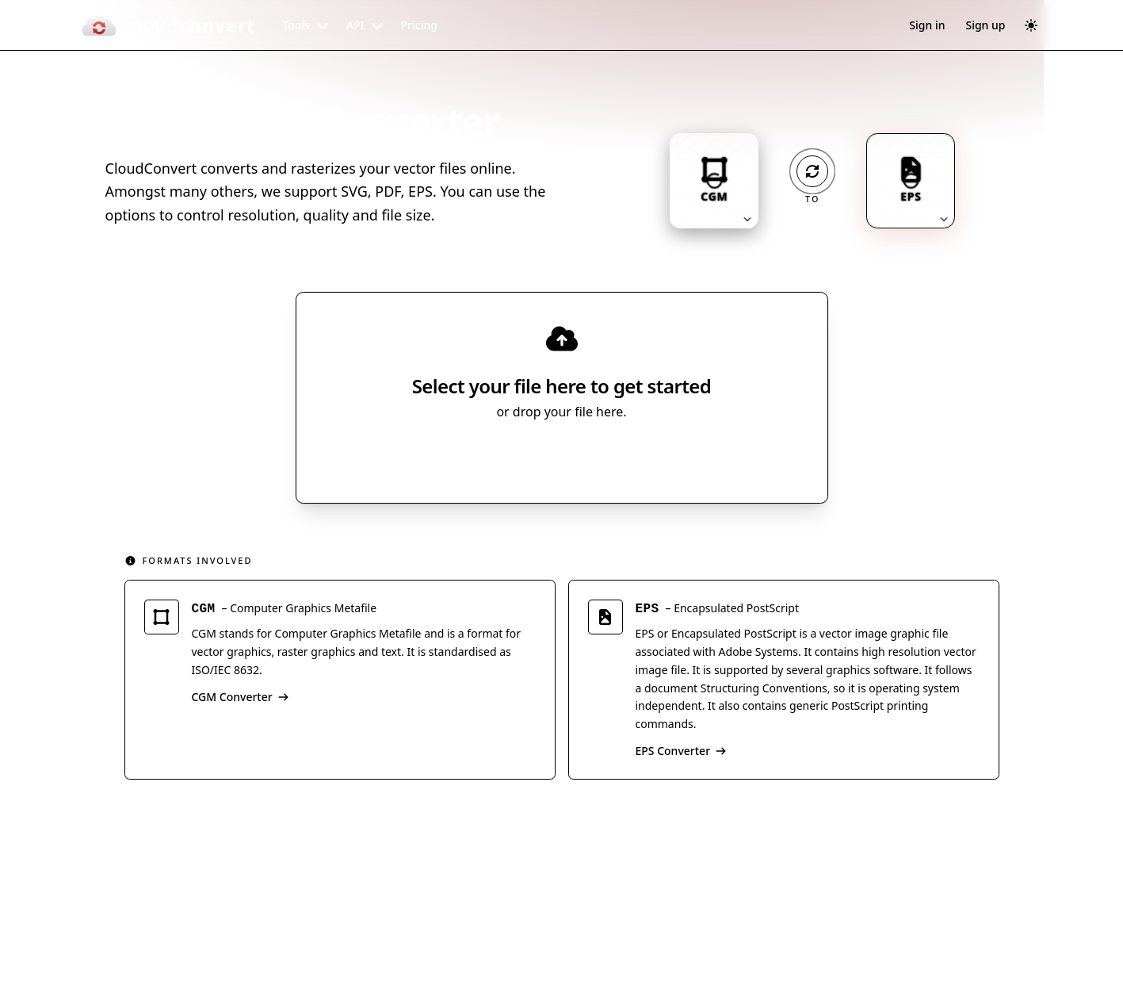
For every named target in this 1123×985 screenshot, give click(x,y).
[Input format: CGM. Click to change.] (714, 180)
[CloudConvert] (168, 25)
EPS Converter (682, 753)
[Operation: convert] (812, 171)
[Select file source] (614, 457)
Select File (545, 457)
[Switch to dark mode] (1031, 25)
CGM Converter (240, 699)
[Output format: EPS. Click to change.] (910, 180)
